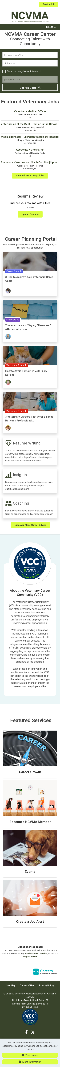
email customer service (35, 953)
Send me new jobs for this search (24, 71)
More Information (30, 1061)
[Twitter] (33, 1032)
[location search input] (30, 63)
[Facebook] (26, 1032)
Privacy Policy (46, 985)
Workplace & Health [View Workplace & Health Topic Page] (16, 365)
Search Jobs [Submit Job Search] (30, 88)
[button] (30, 27)
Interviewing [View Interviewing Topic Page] (12, 319)
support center (30, 956)
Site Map (10, 985)
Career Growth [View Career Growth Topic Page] (14, 271)
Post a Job (48, 4)
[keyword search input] (30, 55)
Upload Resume (30, 214)
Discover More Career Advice (30, 525)
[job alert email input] (30, 79)
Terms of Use (27, 985)
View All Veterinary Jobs (30, 175)
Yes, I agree (30, 1055)
